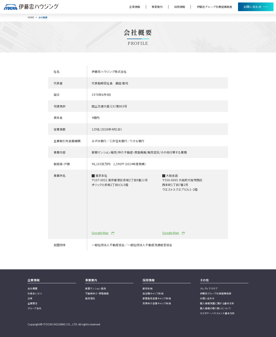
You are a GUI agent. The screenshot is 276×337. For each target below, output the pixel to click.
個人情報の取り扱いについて (215, 308)
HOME (31, 18)
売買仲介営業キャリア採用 (157, 303)
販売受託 (90, 298)
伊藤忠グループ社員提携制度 (214, 7)
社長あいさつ (35, 293)
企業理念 (33, 303)
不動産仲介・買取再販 (97, 293)
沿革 (30, 298)
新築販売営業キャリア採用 (157, 298)
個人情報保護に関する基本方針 (217, 303)
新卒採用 (148, 288)
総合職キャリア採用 (153, 293)
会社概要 (33, 288)
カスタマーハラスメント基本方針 (217, 313)
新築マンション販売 (95, 288)
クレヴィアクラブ (209, 288)
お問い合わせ (207, 298)
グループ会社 (34, 308)
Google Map (100, 233)
